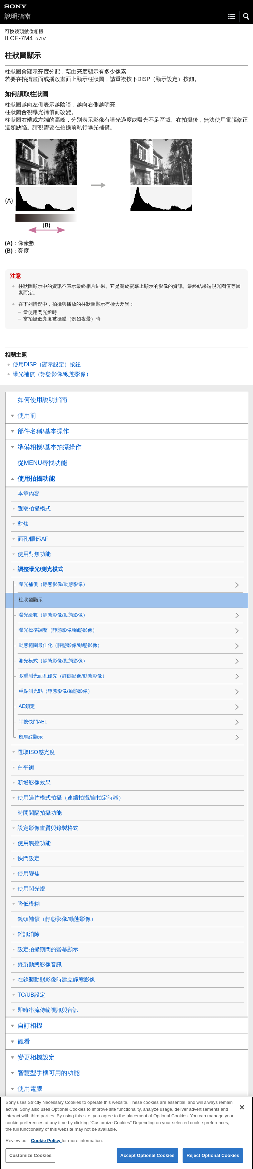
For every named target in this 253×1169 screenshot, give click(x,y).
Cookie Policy (46, 1145)
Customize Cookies (30, 1160)
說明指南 (17, 16)
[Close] (242, 1112)
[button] (246, 16)
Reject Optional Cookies (212, 1160)
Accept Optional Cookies (147, 1160)
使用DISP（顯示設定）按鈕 (47, 364)
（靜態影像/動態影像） (52, 374)
